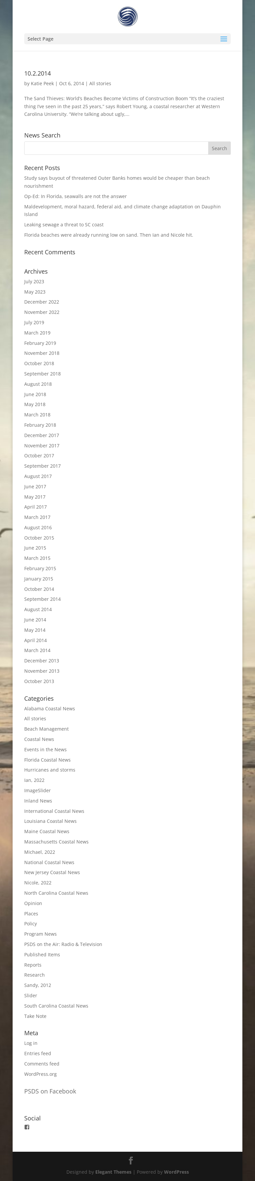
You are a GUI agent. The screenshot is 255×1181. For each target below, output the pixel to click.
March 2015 (37, 558)
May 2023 (34, 292)
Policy (30, 923)
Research (34, 975)
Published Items (42, 954)
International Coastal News (54, 811)
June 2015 (35, 548)
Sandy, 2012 (37, 985)
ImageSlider (37, 790)
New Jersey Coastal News (52, 872)
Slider (30, 995)
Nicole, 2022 (37, 882)
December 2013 (41, 660)
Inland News (38, 801)
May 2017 (34, 497)
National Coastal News (49, 862)
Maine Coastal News (46, 831)
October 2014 (39, 589)
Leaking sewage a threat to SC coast (64, 224)
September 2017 (42, 466)
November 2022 (41, 312)
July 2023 (34, 281)
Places (31, 913)
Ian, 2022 (34, 780)
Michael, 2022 (39, 852)
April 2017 (35, 507)
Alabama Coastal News (49, 708)
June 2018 (35, 394)
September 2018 (42, 373)
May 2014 (34, 630)
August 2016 (38, 527)
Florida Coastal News (47, 760)
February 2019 (40, 343)
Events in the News (45, 749)
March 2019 (37, 333)
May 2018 (34, 404)
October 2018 (39, 363)
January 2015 (38, 579)
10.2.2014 (37, 73)
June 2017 (35, 486)
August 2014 (38, 609)
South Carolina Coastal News (56, 1006)
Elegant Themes (113, 1172)
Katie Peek (42, 83)
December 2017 (41, 435)
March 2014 (37, 650)
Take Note (35, 1016)
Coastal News (39, 739)
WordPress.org (40, 1074)
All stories (100, 83)
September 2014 (42, 599)
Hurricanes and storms (49, 770)
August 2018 (38, 384)
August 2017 (38, 476)
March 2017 (37, 517)
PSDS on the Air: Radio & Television (63, 944)
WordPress (176, 1172)
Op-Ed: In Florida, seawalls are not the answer (75, 196)
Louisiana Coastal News (50, 821)
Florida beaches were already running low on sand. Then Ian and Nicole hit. (108, 235)
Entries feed (37, 1053)
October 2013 (39, 681)
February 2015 (40, 568)
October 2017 (39, 455)
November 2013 (41, 671)
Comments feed (41, 1064)
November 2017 (41, 445)
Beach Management (46, 729)
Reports (33, 965)
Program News (40, 934)
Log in (31, 1043)
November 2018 (41, 353)
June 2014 (35, 619)
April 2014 (35, 640)
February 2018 (40, 425)
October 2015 (39, 538)
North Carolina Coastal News (56, 893)
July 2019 (34, 322)
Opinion (33, 903)
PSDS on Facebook (50, 1091)
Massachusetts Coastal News (56, 841)
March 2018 (37, 414)
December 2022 (41, 302)
